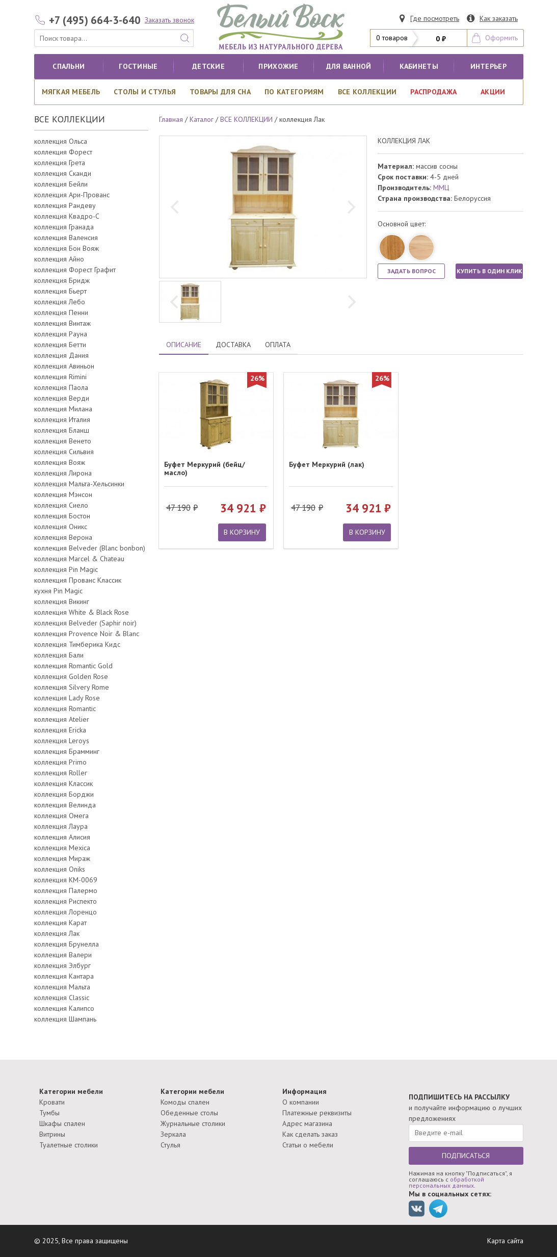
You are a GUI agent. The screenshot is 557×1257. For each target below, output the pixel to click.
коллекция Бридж (62, 280)
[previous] (176, 207)
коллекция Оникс (60, 526)
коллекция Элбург (62, 965)
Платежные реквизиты (317, 1112)
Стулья (170, 1144)
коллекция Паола (61, 387)
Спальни (68, 66)
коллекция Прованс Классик (77, 580)
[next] (350, 207)
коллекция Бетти (60, 344)
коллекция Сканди (62, 173)
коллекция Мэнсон (63, 494)
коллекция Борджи (64, 794)
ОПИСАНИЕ (183, 344)
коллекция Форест (63, 151)
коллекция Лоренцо (65, 911)
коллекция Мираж (62, 858)
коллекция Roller (60, 772)
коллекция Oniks (59, 869)
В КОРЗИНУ (242, 532)
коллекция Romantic (65, 708)
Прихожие (278, 66)
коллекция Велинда (65, 804)
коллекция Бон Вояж (66, 248)
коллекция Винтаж (62, 323)
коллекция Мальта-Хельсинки (79, 483)
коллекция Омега (61, 815)
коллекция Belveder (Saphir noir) (85, 622)
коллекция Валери (63, 954)
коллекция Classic (61, 997)
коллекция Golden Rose (71, 676)
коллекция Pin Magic (66, 569)
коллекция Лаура (61, 826)
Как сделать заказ (310, 1134)
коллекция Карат (60, 922)
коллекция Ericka (60, 730)
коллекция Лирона (63, 473)
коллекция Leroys (61, 740)
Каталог (202, 119)
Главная (171, 119)
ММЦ (441, 187)
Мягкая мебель (71, 91)
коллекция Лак (56, 933)
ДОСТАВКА (233, 344)
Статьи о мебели (307, 1144)
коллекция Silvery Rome (71, 687)
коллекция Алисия (62, 837)
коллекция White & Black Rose (81, 612)
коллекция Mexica (62, 847)
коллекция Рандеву (65, 205)
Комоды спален (185, 1102)
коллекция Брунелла (66, 944)
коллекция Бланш (61, 430)
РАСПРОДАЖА (433, 91)
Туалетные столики (68, 1144)
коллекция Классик (63, 783)
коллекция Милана (63, 408)
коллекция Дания (61, 355)
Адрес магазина (307, 1123)
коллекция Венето (62, 441)
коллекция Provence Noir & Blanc (86, 633)
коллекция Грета (59, 162)
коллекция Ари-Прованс (72, 194)
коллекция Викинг (61, 601)
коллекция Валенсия (66, 237)
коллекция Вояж (59, 462)
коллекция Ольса (60, 141)
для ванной (349, 66)
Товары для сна (220, 91)
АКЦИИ (493, 91)
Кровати (52, 1102)
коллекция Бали (59, 655)
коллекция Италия (62, 419)
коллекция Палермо (65, 890)
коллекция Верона (63, 537)
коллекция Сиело (61, 505)
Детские (208, 66)
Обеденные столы (189, 1112)
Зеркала (173, 1134)
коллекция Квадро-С (66, 216)
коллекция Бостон (62, 515)
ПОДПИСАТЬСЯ (466, 1155)
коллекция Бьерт (60, 291)
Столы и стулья (145, 91)
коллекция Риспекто (65, 901)
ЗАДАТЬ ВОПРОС (411, 271)
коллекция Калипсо (64, 1008)
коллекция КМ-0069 (65, 879)
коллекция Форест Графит (75, 269)
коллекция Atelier (61, 719)
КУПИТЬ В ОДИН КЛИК (489, 271)
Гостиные (138, 66)
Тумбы (49, 1112)
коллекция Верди (61, 398)
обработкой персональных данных (446, 1182)
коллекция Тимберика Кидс (77, 644)
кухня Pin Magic (58, 590)
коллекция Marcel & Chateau (79, 558)
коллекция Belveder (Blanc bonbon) (89, 548)
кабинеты (419, 66)
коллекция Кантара (64, 976)
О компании (300, 1102)
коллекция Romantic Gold (73, 665)
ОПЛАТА (277, 344)
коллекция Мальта (62, 986)
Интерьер (488, 66)
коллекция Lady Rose (67, 697)
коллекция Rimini (60, 376)
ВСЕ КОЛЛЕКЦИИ (367, 91)
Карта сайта (505, 1240)
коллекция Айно (59, 259)
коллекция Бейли (61, 184)
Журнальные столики (193, 1123)
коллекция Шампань (65, 1019)
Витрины (52, 1134)
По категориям (294, 91)
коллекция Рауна (60, 333)
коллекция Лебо (59, 301)
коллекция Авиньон (64, 366)
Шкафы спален (62, 1123)
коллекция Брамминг (66, 751)
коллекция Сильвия (64, 451)
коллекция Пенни (61, 312)
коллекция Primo (60, 762)
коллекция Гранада (64, 226)
